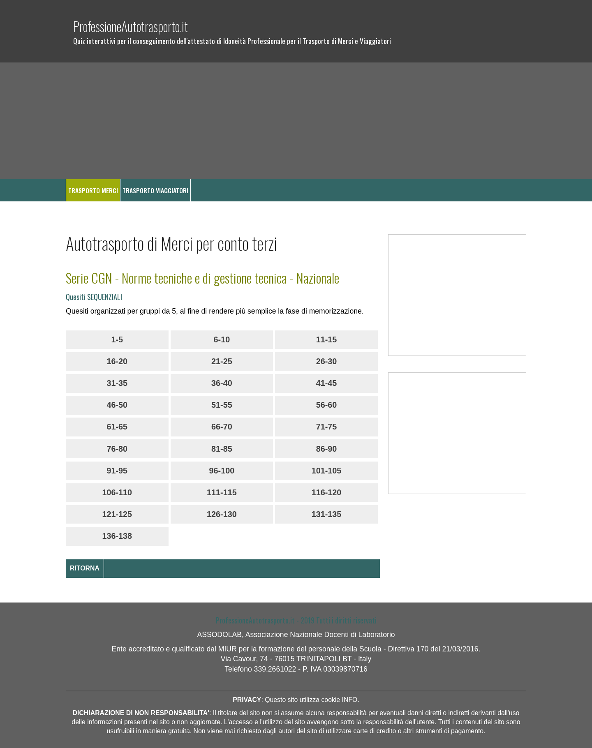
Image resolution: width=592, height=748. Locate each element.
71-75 (326, 426)
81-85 (221, 448)
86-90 (326, 448)
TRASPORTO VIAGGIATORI (155, 190)
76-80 (116, 448)
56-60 (326, 404)
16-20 (116, 361)
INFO (350, 699)
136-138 (117, 535)
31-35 (116, 383)
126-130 (222, 514)
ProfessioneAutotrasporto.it (130, 26)
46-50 (116, 404)
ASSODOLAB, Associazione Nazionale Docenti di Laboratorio (296, 634)
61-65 (116, 426)
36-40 (221, 383)
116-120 (327, 492)
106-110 (117, 492)
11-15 (326, 339)
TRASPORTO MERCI (93, 190)
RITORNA (84, 568)
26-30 (326, 361)
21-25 (221, 361)
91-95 (116, 470)
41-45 (326, 383)
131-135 (327, 514)
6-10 (222, 339)
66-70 (221, 426)
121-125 (117, 514)
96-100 (222, 470)
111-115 (222, 492)
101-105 (327, 470)
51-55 (221, 404)
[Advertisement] (296, 120)
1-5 (117, 339)
